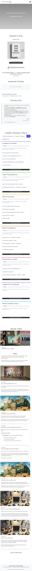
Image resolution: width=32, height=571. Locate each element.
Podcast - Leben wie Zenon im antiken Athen (10, 519)
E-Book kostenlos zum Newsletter (16, 62)
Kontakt (27, 566)
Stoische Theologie (6, 221)
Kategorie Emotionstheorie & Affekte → (16, 283)
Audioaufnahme (22, 494)
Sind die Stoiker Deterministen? (9, 211)
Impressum (15, 566)
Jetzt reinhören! (16, 75)
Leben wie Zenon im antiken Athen (10, 159)
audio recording (16, 427)
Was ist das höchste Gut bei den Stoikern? (11, 153)
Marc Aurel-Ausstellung (24, 396)
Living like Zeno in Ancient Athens (8, 424)
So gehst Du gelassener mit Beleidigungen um (12, 273)
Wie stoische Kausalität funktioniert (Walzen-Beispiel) (13, 214)
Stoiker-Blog (18, 563)
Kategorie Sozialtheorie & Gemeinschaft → (16, 305)
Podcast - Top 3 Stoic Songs (7, 548)
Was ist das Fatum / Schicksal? (9, 218)
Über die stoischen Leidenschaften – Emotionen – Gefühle (14, 279)
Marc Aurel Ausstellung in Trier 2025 (9, 394)
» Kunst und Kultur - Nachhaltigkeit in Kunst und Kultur (11, 95)
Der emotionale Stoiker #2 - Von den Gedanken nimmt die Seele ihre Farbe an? (16, 73)
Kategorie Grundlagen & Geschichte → (16, 170)
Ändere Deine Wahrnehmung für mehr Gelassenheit (13, 185)
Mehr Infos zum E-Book (16, 61)
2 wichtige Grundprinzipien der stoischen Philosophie (13, 162)
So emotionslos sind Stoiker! (8, 253)
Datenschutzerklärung (21, 566)
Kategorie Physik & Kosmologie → (16, 225)
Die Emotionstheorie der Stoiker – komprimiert (12, 247)
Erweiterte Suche (5, 139)
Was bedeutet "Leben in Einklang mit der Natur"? (12, 156)
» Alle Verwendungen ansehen (9, 122)
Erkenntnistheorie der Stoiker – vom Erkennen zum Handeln (15, 188)
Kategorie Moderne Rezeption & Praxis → (16, 327)
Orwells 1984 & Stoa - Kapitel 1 (7, 359)
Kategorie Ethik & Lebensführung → (16, 257)
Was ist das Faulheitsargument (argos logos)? (12, 208)
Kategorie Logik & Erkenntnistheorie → (16, 193)
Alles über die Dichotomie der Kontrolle (11, 250)
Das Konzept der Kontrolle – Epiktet (10, 244)
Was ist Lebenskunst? (7, 165)
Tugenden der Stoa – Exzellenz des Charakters (12, 241)
